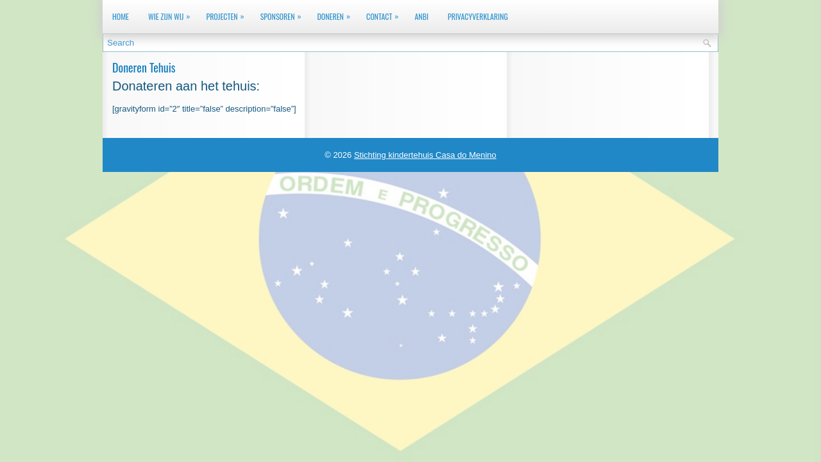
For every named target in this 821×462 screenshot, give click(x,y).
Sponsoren (284, 14)
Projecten (228, 14)
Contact (385, 14)
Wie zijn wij (172, 14)
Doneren (336, 14)
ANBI (421, 16)
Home (120, 16)
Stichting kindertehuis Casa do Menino (425, 155)
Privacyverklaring (478, 16)
